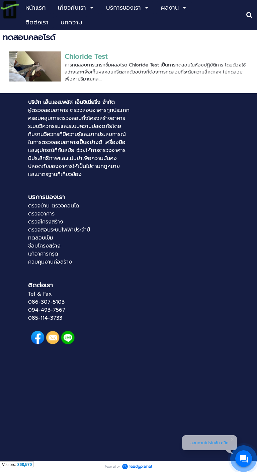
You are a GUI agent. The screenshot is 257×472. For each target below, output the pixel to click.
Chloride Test (86, 56)
